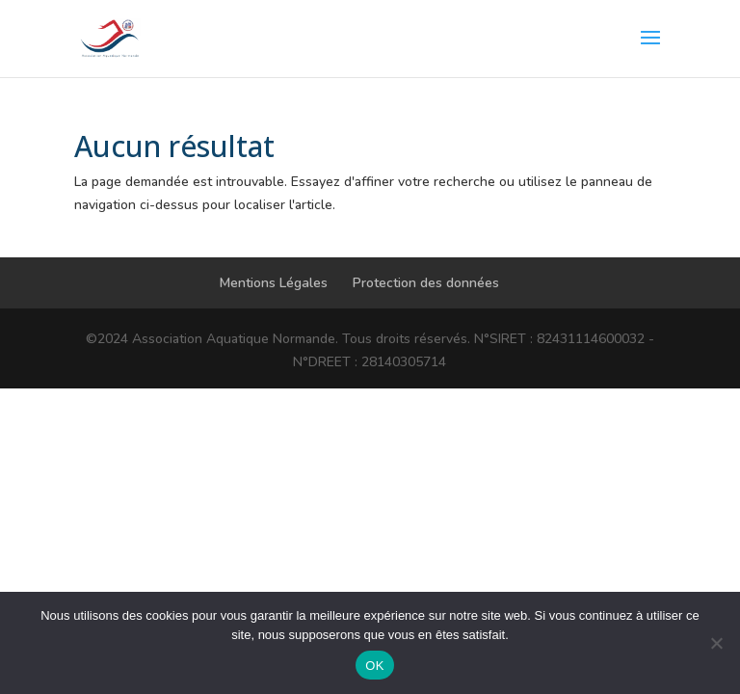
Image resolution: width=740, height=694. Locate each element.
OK (374, 665)
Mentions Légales (274, 283)
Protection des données (426, 283)
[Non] (716, 643)
